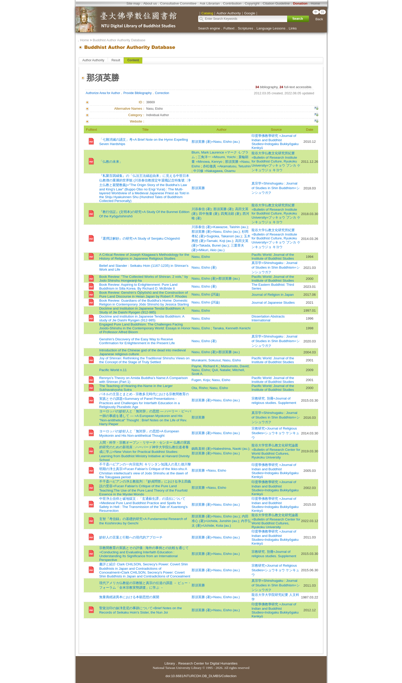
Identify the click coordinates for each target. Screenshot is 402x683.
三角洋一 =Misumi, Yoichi (217, 157)
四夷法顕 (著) (231, 214)
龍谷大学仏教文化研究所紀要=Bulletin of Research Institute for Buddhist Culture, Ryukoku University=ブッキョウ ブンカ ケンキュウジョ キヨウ (276, 161)
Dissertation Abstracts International (268, 318)
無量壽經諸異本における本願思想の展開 (129, 597)
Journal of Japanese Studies (273, 302)
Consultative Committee (178, 3)
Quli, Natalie (221, 370)
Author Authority (93, 60)
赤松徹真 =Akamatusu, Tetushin (227, 166)
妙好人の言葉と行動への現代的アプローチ (131, 537)
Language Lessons (270, 28)
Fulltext (228, 28)
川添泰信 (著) (202, 209)
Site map (133, 3)
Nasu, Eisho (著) (204, 267)
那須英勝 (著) (223, 209)
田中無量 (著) (209, 214)
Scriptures (245, 28)
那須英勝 (198, 188)
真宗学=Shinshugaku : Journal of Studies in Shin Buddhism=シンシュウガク (275, 188)
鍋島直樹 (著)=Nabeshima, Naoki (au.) (220, 449)
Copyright (252, 3)
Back (319, 19)
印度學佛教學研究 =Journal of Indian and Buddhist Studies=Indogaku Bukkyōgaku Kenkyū (275, 142)
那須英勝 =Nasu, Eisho (209, 470)
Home (315, 3)
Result (116, 60)
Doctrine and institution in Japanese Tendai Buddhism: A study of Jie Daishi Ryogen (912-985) (141, 318)
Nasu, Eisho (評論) (206, 294)
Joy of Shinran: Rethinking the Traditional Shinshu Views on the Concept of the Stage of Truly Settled (144, 360)
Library (170, 663)
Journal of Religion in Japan (273, 295)
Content (133, 60)
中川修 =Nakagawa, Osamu (214, 171)
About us (150, 3)
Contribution (232, 3)
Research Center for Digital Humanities (207, 663)
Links (293, 28)
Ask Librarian (210, 3)
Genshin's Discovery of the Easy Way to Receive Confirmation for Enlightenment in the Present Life (137, 341)
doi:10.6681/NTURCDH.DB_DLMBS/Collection (200, 676)
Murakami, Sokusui (206, 360)
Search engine (209, 28)
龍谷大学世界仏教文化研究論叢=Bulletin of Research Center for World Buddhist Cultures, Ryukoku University (276, 451)
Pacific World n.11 (113, 370)
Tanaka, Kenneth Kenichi (231, 328)
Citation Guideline (276, 3)
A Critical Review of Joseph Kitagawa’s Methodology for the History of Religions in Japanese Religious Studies (144, 256)
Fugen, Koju (201, 380)
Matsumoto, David (234, 366)
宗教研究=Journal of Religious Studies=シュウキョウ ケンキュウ (275, 433)
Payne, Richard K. (205, 366)
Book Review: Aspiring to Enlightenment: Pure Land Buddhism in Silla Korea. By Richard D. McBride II (138, 286)
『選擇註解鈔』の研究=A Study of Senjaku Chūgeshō (139, 238)
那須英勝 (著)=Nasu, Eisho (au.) (216, 142)
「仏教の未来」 (111, 162)
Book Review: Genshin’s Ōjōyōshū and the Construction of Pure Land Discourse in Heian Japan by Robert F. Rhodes (143, 294)
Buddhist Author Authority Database (119, 40)
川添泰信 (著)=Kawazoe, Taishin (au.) (220, 227)
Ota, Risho (200, 388)
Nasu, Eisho (201, 257)
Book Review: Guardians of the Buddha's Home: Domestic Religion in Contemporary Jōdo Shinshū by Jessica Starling (144, 302)
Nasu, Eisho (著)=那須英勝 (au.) (216, 278)
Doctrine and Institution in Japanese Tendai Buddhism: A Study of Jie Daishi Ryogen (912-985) (141, 310)
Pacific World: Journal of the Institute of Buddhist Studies (273, 256)
